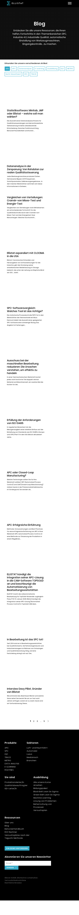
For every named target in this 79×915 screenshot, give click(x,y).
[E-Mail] (28, 877)
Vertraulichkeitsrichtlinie (15, 895)
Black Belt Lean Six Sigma (45, 806)
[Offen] (70, 3)
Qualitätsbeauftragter (16, 799)
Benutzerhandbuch (14, 843)
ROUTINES (9, 784)
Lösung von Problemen (44, 815)
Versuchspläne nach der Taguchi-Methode (17, 851)
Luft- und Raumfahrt (37, 762)
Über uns (9, 837)
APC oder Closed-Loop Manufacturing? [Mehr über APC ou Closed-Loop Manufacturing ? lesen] (20, 477)
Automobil (32, 765)
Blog (7, 840)
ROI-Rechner (11, 846)
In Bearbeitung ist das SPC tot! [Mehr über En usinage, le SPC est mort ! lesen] (22, 652)
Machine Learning (42, 812)
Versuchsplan (40, 824)
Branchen (31, 774)
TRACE (8, 771)
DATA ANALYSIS (12, 778)
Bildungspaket (40, 802)
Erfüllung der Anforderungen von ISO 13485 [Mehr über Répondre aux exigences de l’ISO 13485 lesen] (24, 424)
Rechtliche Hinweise (13, 897)
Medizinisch (32, 771)
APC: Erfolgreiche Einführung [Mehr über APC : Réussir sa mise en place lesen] (23, 530)
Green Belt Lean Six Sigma (46, 809)
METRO (8, 774)
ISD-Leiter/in (11, 803)
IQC (6, 768)
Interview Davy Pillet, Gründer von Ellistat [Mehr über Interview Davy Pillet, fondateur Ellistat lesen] (24, 704)
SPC (6, 765)
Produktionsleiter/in (14, 796)
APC (7, 762)
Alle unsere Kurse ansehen (42, 798)
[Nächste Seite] (48, 735)
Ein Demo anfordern (17, 863)
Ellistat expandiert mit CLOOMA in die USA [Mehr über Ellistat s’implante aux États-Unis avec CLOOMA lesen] (20, 257)
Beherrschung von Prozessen (42, 820)
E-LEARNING (10, 781)
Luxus (29, 768)
